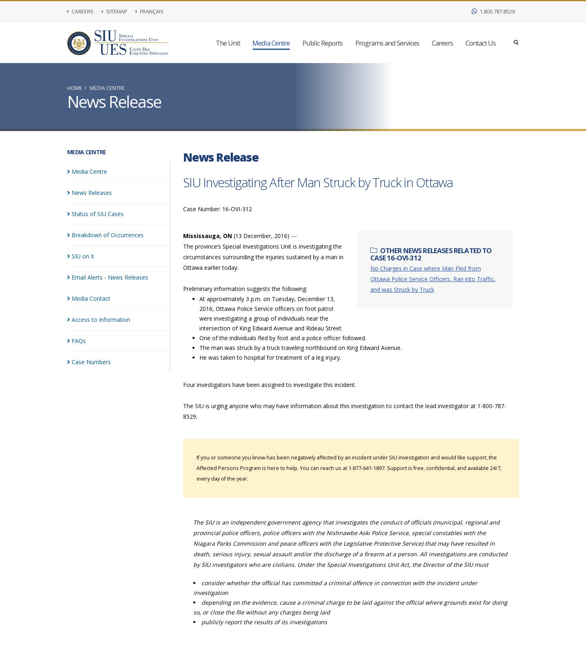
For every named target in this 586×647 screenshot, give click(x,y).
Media (87, 171)
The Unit (228, 43)
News (89, 193)
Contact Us (481, 43)
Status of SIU (95, 214)
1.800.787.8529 (493, 11)
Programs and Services (387, 43)
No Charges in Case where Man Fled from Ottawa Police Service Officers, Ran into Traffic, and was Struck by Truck (433, 278)
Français (149, 11)
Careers (80, 11)
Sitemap (114, 11)
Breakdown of (105, 235)
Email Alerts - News (107, 277)
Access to (98, 320)
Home (74, 88)
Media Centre (271, 43)
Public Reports (322, 43)
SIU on (80, 256)
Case (89, 362)
